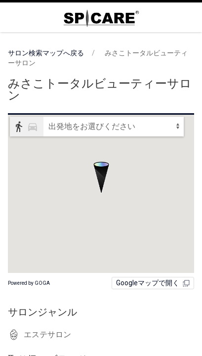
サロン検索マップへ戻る (46, 53)
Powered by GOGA (29, 283)
